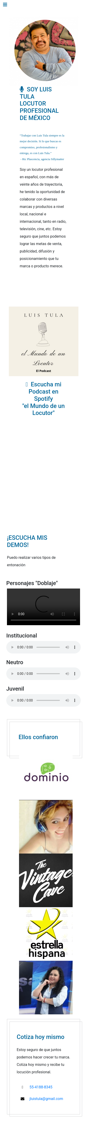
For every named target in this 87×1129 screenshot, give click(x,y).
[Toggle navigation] (5, 4)
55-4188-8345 (40, 1087)
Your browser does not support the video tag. (43, 607)
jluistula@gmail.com (46, 1099)
